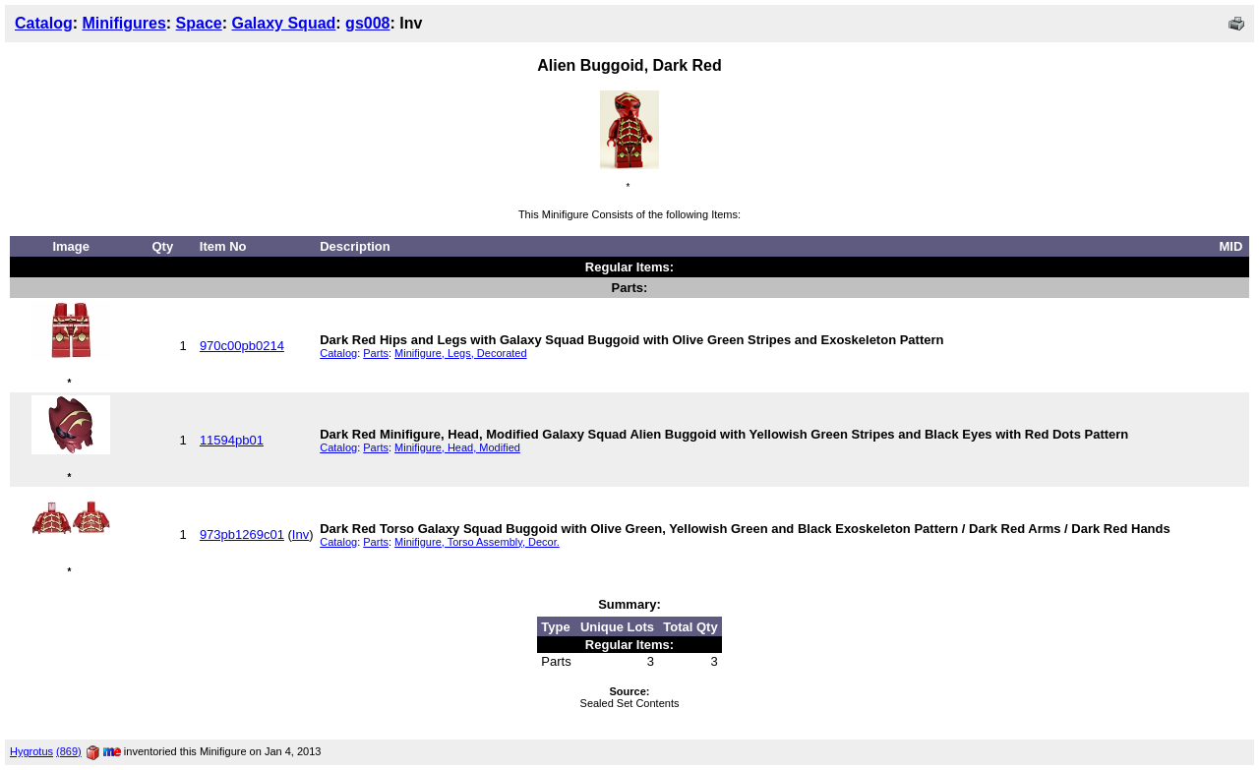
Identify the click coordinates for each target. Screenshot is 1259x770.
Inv (300, 534)
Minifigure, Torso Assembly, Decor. (477, 542)
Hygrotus (31, 751)
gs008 (367, 23)
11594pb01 (232, 440)
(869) (69, 751)
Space (199, 23)
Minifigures (123, 23)
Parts (376, 353)
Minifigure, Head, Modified (457, 447)
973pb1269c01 (242, 534)
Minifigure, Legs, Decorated (460, 353)
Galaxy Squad (284, 23)
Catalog (44, 23)
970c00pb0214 (242, 345)
